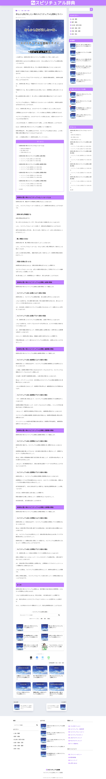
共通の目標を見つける (26, 152)
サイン (38, 618)
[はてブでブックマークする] (43, 658)
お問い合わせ (73, 763)
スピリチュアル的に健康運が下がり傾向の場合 (31, 169)
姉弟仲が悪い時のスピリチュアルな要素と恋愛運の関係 (32, 172)
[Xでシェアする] (31, 658)
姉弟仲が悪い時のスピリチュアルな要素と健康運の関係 (32, 164)
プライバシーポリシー (76, 754)
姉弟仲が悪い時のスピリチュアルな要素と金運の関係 (32, 156)
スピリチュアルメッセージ (77, 731)
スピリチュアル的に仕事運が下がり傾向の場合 (31, 185)
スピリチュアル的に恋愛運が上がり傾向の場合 (31, 175)
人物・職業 (74, 19)
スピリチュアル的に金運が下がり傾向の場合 (31, 160)
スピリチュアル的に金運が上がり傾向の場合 (31, 158)
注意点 (48, 618)
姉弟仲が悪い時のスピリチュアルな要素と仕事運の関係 (32, 180)
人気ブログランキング (76, 737)
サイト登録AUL (74, 743)
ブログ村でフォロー (75, 726)
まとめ (21, 189)
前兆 (45, 618)
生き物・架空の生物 (77, 25)
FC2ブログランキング (76, 740)
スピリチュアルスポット (76, 734)
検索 (59, 615)
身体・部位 (74, 34)
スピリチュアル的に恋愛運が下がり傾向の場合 (31, 177)
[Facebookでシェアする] (37, 658)
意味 (41, 618)
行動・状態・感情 (59, 663)
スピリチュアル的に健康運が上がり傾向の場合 (31, 167)
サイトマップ (73, 760)
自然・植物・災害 (76, 28)
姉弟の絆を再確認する (26, 148)
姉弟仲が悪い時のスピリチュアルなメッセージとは (31, 145)
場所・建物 (74, 22)
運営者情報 (73, 757)
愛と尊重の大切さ (25, 150)
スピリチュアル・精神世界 (77, 729)
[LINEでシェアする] (49, 658)
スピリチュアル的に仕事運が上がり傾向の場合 (31, 183)
